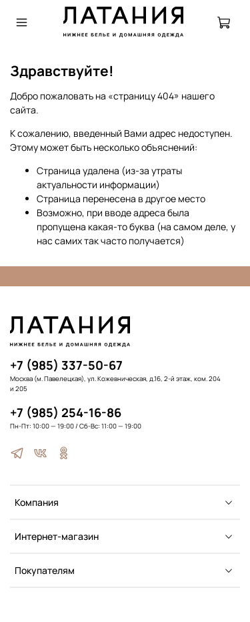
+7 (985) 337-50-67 (66, 365)
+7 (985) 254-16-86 (65, 412)
